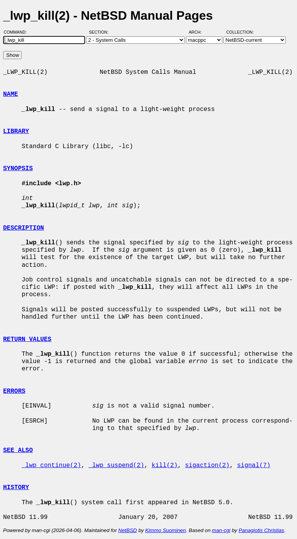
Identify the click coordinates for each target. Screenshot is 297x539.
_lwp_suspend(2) (116, 465)
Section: (100, 32)
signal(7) (253, 465)
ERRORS (14, 391)
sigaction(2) (207, 465)
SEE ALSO (18, 450)
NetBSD (127, 530)
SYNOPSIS (18, 168)
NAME (10, 94)
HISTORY (16, 487)
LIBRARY (16, 131)
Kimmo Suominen (165, 530)
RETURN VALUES (27, 339)
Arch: (198, 32)
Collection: (240, 32)
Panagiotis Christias (261, 530)
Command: (17, 32)
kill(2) (165, 465)
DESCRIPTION (23, 228)
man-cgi (221, 530)
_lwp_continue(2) (51, 465)
